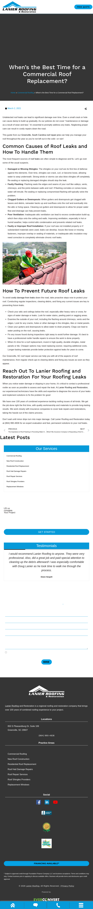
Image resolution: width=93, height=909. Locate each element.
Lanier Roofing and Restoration (73, 387)
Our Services (46, 449)
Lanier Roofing (12, 706)
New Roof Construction (15, 461)
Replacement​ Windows (15, 487)
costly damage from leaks (23, 297)
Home (13, 93)
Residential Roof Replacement (18, 466)
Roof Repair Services (14, 476)
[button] (68, 108)
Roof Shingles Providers (15, 481)
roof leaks (35, 159)
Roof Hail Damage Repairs (16, 471)
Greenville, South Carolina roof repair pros (41, 135)
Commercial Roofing (26, 93)
